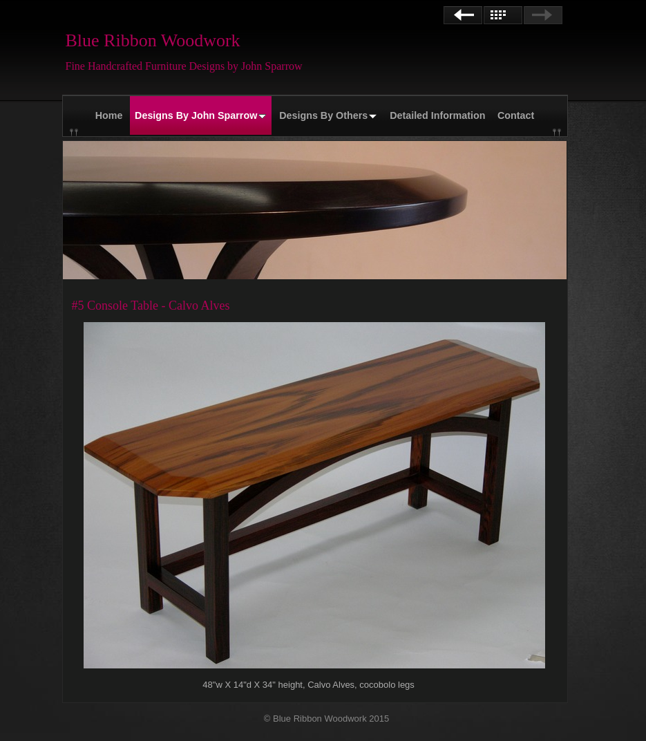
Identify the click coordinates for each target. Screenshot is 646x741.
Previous (463, 15)
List (503, 15)
